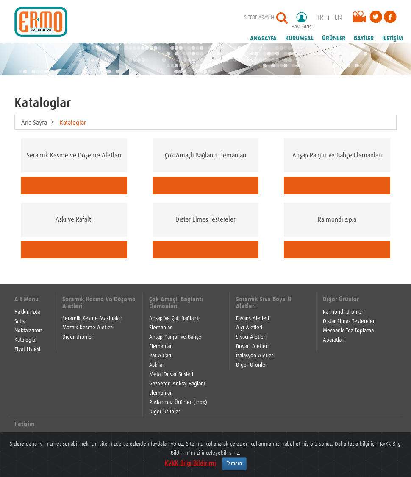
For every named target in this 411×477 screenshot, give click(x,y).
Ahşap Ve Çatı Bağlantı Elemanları (174, 323)
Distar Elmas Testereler (205, 219)
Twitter (375, 17)
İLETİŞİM (392, 39)
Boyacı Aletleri (252, 346)
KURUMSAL (299, 39)
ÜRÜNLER (333, 39)
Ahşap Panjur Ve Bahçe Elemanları (175, 341)
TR (320, 17)
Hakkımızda (27, 312)
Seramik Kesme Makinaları (92, 318)
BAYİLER (364, 39)
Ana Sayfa (34, 123)
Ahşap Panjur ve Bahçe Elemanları (337, 155)
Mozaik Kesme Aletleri (88, 328)
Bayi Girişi (304, 20)
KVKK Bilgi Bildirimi (190, 463)
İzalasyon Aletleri (255, 356)
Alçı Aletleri (249, 328)
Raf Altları (160, 356)
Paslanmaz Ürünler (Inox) (178, 402)
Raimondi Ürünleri (343, 312)
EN (338, 17)
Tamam (234, 463)
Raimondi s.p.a (337, 219)
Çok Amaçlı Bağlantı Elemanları (205, 155)
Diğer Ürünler (77, 337)
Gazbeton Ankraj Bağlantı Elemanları (178, 388)
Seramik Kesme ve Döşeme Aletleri (74, 155)
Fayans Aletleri (252, 318)
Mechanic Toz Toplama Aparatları (348, 335)
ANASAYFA (263, 39)
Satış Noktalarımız (28, 326)
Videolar (361, 19)
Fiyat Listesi (27, 349)
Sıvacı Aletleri (251, 337)
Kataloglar (73, 123)
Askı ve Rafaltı (74, 219)
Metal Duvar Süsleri (171, 374)
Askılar (156, 365)
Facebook (390, 17)
